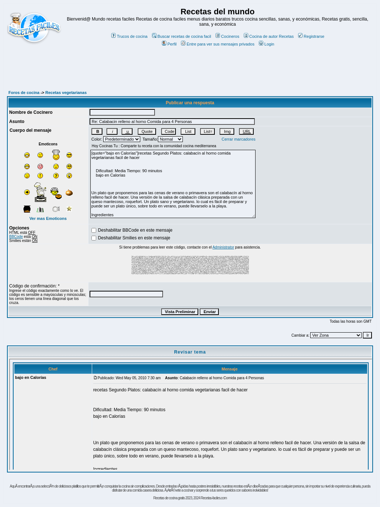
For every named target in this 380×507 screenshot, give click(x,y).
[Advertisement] (190, 72)
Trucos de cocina (129, 36)
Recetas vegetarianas (66, 92)
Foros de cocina (23, 92)
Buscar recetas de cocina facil (181, 36)
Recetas (286, 36)
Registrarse (311, 36)
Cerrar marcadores (238, 139)
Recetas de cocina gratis (169, 498)
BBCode (16, 237)
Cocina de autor (261, 36)
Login (266, 44)
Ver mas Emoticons (48, 218)
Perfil (169, 44)
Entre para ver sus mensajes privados (217, 44)
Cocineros (227, 36)
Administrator (223, 247)
